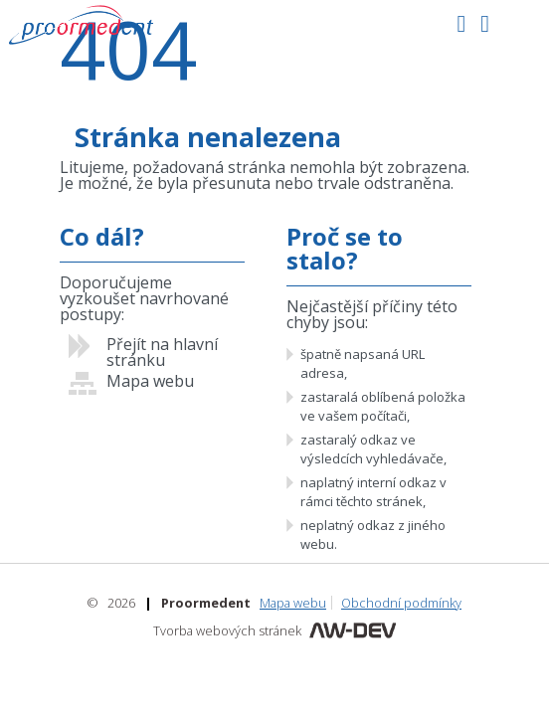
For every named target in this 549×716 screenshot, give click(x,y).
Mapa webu (293, 603)
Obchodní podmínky (401, 603)
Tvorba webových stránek (227, 631)
